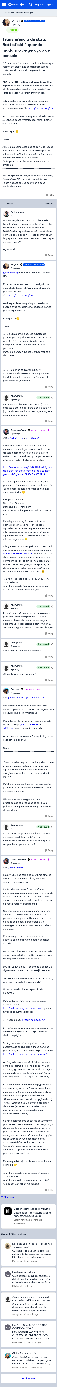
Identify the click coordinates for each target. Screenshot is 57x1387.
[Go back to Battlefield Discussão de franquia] (33, 1209)
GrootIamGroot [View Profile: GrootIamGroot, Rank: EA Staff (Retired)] (19, 430)
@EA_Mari (8, 728)
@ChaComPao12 (35, 697)
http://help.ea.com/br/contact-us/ (22, 1008)
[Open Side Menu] (4, 4)
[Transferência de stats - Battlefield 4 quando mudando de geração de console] (17, 215)
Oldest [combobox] (48, 203)
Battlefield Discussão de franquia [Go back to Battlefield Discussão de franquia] (17, 12)
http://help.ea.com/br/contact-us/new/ (25, 1054)
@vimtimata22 (33, 438)
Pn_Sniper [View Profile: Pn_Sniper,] (17, 1261)
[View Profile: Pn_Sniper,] (8, 1246)
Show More (7, 1197)
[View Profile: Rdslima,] (8, 1274)
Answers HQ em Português (18, 553)
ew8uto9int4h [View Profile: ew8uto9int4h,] (19, 1342)
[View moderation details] (52, 397)
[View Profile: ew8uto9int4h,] (8, 1327)
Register (39, 4)
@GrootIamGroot (29, 724)
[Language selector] (23, 5)
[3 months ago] (30, 1261)
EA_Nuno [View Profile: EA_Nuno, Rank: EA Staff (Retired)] (15, 689)
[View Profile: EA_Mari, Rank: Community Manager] (6, 22)
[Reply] (50, 195)
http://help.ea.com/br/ (40, 108)
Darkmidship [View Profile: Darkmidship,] (17, 212)
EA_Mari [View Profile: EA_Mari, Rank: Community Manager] (16, 21)
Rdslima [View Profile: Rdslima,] (15, 1286)
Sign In (49, 4)
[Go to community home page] (13, 4)
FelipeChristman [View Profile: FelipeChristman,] (20, 1367)
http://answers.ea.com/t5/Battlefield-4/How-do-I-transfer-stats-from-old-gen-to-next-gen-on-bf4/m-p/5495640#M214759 (28, 471)
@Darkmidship (11, 272)
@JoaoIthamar (15, 697)
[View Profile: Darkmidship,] (6, 214)
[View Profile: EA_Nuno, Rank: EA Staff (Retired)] (6, 691)
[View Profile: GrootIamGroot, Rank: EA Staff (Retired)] (6, 432)
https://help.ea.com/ (33, 1019)
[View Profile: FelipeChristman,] (8, 1356)
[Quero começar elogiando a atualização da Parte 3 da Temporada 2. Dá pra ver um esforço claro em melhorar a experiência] (32, 1279)
